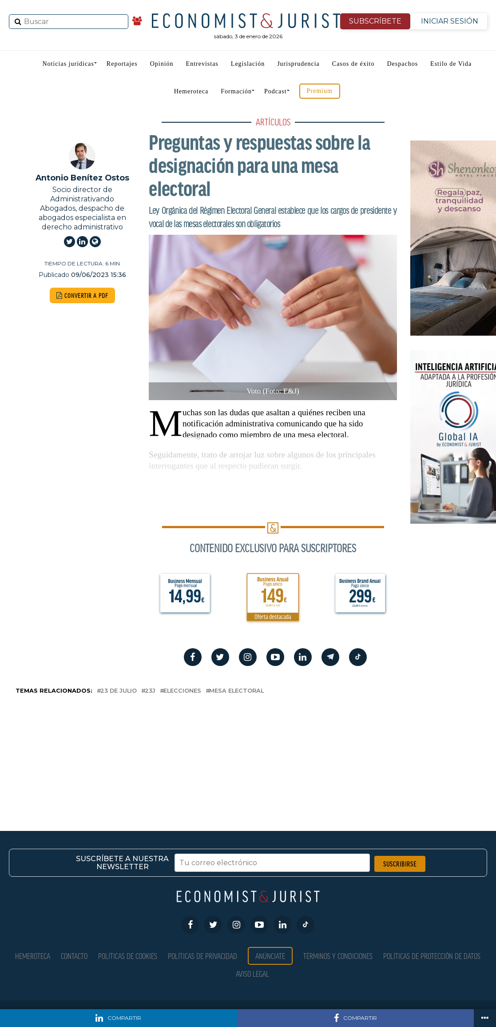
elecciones (182, 691)
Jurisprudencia (298, 63)
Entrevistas (202, 63)
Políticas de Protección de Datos (431, 955)
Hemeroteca (191, 91)
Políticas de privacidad (202, 955)
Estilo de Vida (451, 63)
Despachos (402, 63)
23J (150, 691)
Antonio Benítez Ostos (82, 177)
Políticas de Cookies (127, 955)
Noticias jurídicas (68, 63)
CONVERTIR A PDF (82, 295)
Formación (236, 91)
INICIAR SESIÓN (449, 21)
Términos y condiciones (338, 955)
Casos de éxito (353, 63)
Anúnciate (270, 955)
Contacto (74, 955)
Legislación (248, 63)
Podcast (275, 91)
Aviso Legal (252, 973)
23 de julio (118, 691)
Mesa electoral (236, 691)
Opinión (162, 63)
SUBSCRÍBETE (375, 21)
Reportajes (122, 63)
